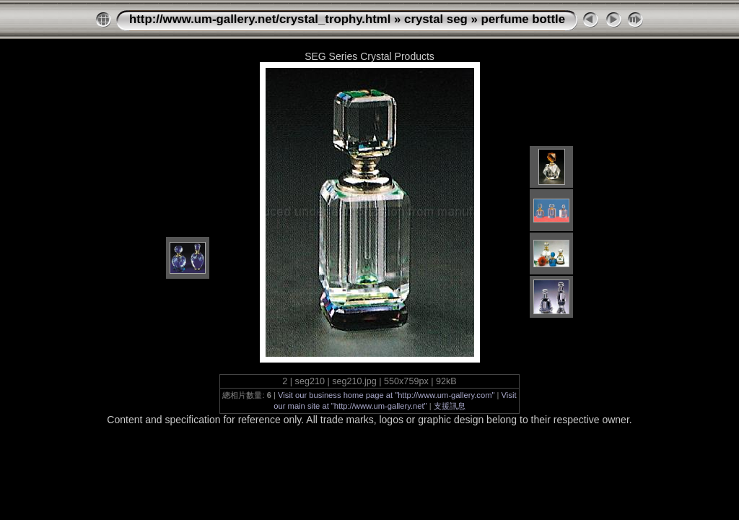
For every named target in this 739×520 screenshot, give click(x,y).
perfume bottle (523, 19)
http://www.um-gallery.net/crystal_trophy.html (259, 19)
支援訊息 (449, 406)
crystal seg (436, 19)
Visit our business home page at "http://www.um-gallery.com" (386, 395)
